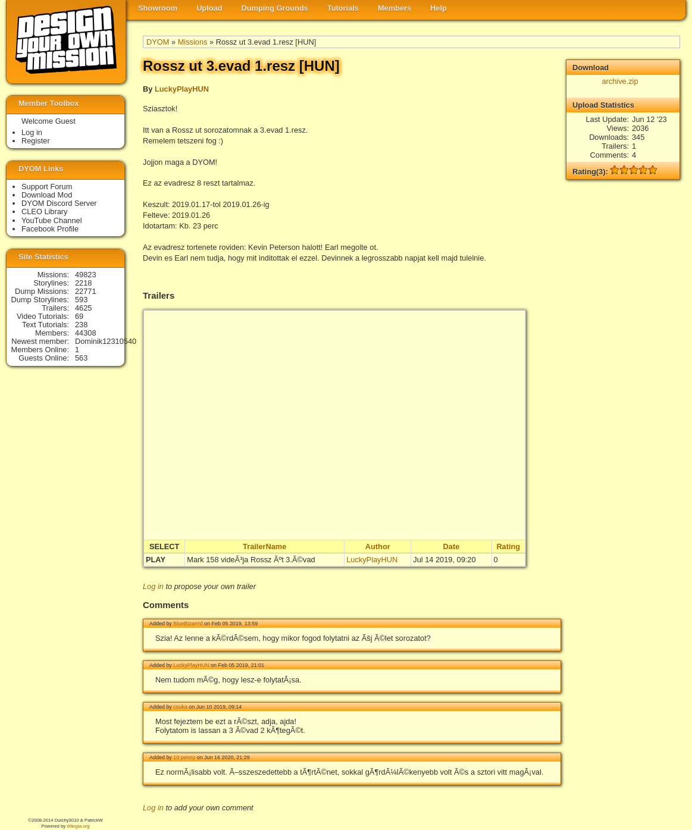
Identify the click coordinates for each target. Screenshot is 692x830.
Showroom (157, 8)
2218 (83, 282)
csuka (180, 707)
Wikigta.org (78, 826)
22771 (85, 291)
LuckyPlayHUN (182, 88)
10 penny (184, 757)
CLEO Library (44, 211)
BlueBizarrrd (187, 624)
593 (81, 299)
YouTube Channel (51, 220)
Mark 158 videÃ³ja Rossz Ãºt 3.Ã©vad (251, 559)
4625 (83, 307)
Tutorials (343, 8)
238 (81, 324)
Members (394, 8)
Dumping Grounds (275, 8)
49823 (85, 274)
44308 (85, 332)
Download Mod (46, 194)
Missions (193, 41)
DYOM (157, 41)
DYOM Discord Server (59, 203)
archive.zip (620, 81)
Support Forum (46, 186)
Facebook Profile (50, 228)
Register (35, 140)
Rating (508, 546)
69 (79, 316)
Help (438, 8)
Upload (209, 8)
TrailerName (264, 546)
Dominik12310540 (105, 341)
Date (451, 546)
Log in (153, 586)
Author (377, 546)
